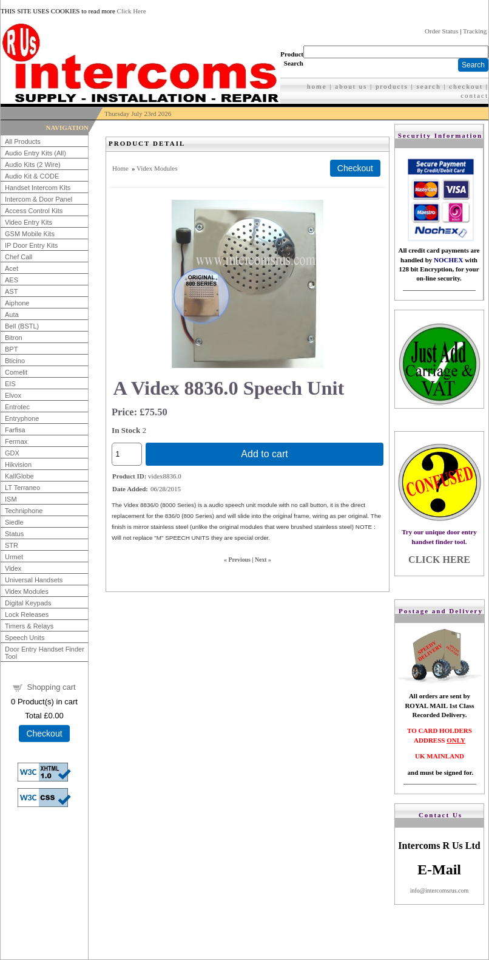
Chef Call (18, 256)
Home (120, 168)
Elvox (13, 395)
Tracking (475, 31)
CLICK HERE (439, 559)
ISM (11, 499)
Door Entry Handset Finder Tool (44, 652)
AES (11, 280)
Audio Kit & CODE (32, 176)
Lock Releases (27, 614)
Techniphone (23, 510)
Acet (11, 268)
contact (474, 95)
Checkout (44, 733)
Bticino (15, 360)
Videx (13, 568)
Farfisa (15, 430)
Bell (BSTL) (22, 326)
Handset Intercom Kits (37, 187)
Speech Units (24, 637)
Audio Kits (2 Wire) (33, 164)
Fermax (16, 441)
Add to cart (264, 454)
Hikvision (18, 464)
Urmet (14, 556)
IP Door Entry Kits (31, 245)
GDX (12, 453)
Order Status (441, 31)
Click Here (131, 11)
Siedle (14, 522)
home (316, 86)
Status (14, 533)
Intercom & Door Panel (38, 199)
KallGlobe (19, 476)
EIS (10, 383)
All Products (23, 141)
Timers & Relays (29, 626)
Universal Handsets (33, 580)
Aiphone (17, 303)
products (392, 86)
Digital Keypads (28, 603)
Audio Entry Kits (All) (35, 153)
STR (11, 545)
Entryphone (22, 418)
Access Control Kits (33, 210)
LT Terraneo (22, 487)
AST (11, 291)
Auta (12, 314)
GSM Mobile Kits (30, 233)
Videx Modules (27, 591)
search (429, 86)
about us (351, 86)
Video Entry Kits (28, 222)
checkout (466, 86)
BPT (11, 349)
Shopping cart (51, 687)
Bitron (13, 337)
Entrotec (17, 406)
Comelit (16, 372)
